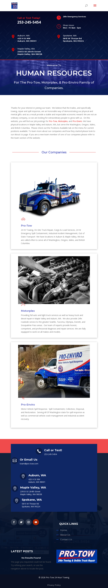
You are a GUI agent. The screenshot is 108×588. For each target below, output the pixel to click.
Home (63, 530)
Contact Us (66, 539)
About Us (65, 534)
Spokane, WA (69, 35)
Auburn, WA (23, 35)
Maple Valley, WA (26, 49)
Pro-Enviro (77, 121)
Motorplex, (63, 121)
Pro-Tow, (53, 121)
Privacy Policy (54, 585)
